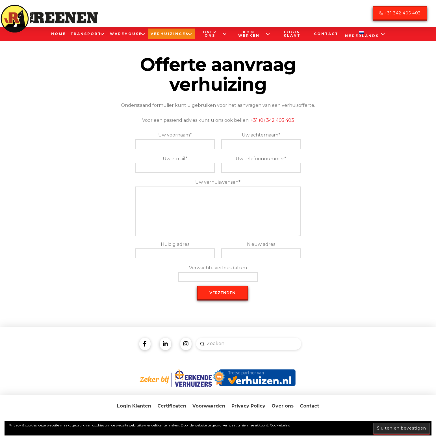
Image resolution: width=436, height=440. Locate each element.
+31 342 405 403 (400, 13)
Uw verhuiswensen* (218, 186)
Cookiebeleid (280, 425)
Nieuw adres (261, 249)
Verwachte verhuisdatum (218, 273)
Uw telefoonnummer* (261, 164)
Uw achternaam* (261, 140)
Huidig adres (174, 249)
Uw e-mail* (174, 164)
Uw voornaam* (174, 140)
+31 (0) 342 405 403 (272, 120)
